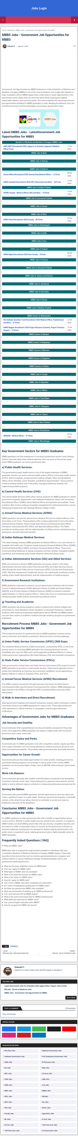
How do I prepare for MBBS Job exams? (20, 905)
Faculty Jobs (9, 1113)
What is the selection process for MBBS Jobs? (23, 875)
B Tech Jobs (46, 1119)
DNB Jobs (45, 1079)
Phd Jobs (7, 1108)
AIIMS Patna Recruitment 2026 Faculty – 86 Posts (23, 220)
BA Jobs (7, 1068)
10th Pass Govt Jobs (49, 1125)
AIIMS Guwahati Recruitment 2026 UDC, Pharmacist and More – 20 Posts (32, 182)
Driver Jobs (46, 1108)
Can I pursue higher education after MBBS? (22, 902)
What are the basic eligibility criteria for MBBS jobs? (25, 866)
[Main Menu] (3, 20)
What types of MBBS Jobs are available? (20, 872)
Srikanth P (19, 967)
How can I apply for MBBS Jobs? (17, 869)
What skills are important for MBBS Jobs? (21, 899)
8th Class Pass (9, 1051)
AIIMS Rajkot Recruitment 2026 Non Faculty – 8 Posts (24, 254)
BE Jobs (7, 1119)
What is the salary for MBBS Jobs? (18, 877)
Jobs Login (39, 8)
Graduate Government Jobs (14, 1056)
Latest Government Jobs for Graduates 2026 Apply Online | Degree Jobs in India (35, 986)
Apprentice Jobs (48, 1113)
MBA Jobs (8, 1091)
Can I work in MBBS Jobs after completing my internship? (28, 883)
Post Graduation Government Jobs (54, 1056)
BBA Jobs (45, 1068)
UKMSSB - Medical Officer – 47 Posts (18, 436)
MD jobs (45, 1096)
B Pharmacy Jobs (48, 1062)
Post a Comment (9, 1014)
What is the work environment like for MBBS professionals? (28, 897)
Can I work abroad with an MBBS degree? (21, 894)
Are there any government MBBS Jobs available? (24, 888)
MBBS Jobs (46, 1091)
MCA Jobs (8, 1096)
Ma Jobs (45, 1102)
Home (4, 30)
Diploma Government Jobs (52, 1051)
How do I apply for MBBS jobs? (17, 880)
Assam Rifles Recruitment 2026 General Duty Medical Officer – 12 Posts (31, 174)
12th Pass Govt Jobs (11, 1131)
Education (11, 30)
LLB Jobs (45, 1085)
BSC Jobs (8, 1073)
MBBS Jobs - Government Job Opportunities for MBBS (25, 993)
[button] (74, 20)
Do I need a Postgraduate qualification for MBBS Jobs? (26, 886)
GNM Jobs (8, 1085)
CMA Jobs (8, 1079)
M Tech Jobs (9, 1125)
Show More (71, 998)
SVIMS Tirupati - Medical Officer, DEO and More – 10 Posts (26, 193)
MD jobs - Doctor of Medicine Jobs (17, 989)
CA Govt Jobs (47, 1073)
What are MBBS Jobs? (13, 846)
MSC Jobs (8, 1102)
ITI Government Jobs (49, 1131)
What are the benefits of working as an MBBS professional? (28, 891)
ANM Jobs (8, 1062)
